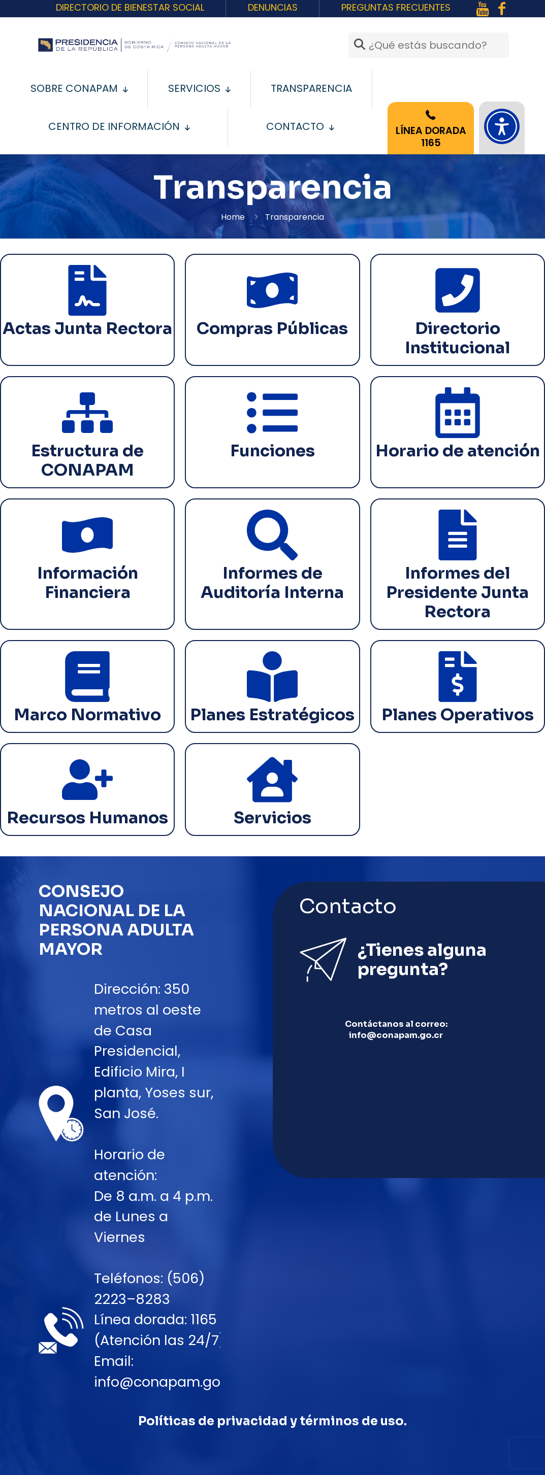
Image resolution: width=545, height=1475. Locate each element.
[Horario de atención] (457, 412)
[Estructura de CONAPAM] (87, 412)
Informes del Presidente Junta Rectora (457, 592)
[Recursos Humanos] (87, 779)
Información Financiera (87, 582)
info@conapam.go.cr (165, 1382)
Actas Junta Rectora (87, 328)
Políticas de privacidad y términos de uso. (272, 1421)
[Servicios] (272, 779)
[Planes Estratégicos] (272, 676)
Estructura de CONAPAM (87, 460)
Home (233, 217)
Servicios (272, 818)
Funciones (272, 451)
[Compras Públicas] (272, 290)
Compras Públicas (272, 328)
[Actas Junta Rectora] (87, 290)
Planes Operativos (457, 715)
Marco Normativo (87, 715)
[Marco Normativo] (87, 676)
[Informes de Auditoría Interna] (272, 535)
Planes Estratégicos (272, 715)
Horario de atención (457, 451)
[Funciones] (272, 412)
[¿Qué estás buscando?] (428, 45)
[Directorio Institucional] (457, 290)
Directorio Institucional (457, 338)
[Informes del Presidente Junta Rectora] (457, 535)
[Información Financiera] (87, 535)
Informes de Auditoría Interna (272, 582)
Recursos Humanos (87, 818)
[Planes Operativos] (457, 676)
